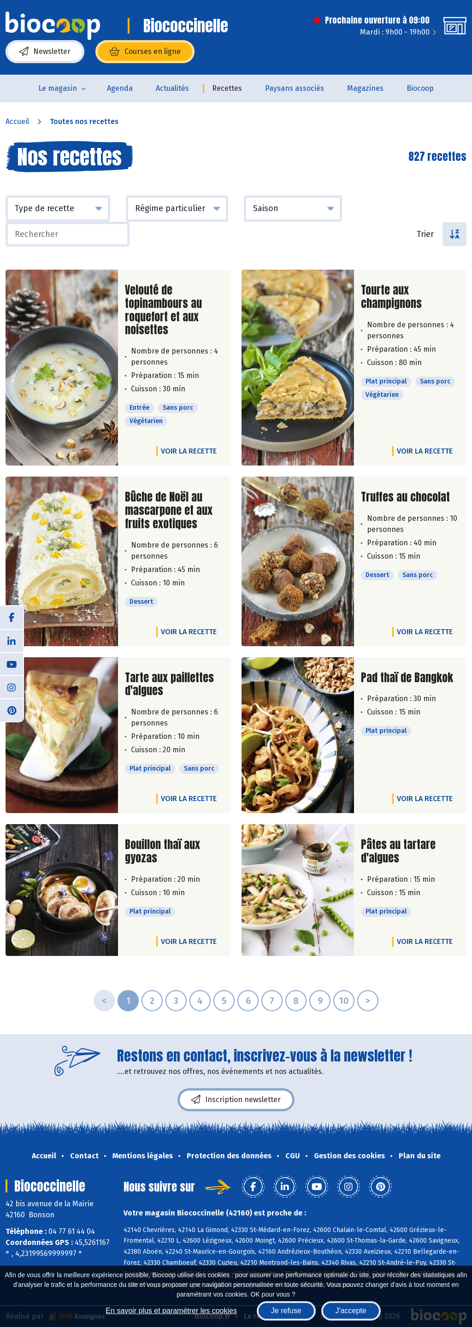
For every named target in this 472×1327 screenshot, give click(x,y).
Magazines (365, 88)
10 (344, 1000)
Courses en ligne (145, 51)
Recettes (227, 88)
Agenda (120, 88)
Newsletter (45, 51)
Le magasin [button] (57, 88)
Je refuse (286, 1311)
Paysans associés (294, 88)
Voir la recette (189, 451)
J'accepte (351, 1311)
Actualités (172, 88)
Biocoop (420, 88)
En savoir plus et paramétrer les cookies (171, 1311)
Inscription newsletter (236, 1099)
